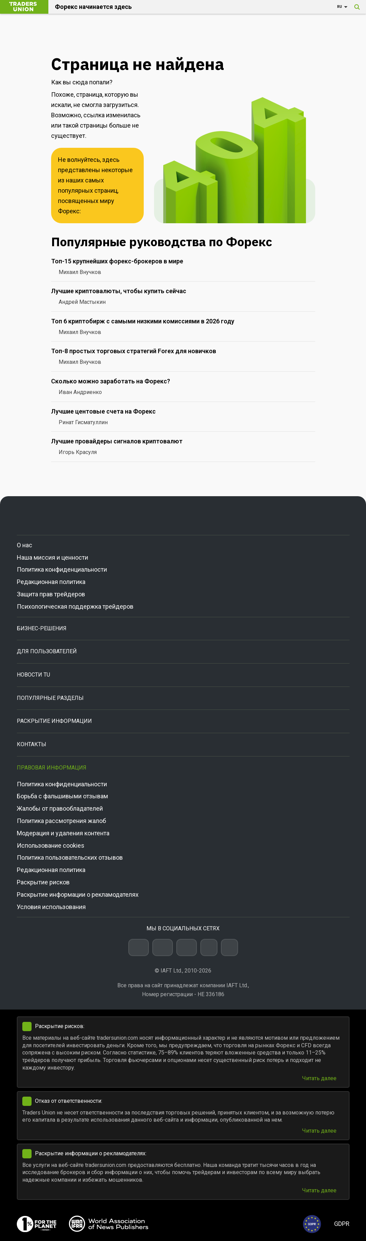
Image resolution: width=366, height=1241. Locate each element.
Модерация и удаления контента (63, 833)
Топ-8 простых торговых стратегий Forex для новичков (133, 351)
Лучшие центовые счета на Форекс (103, 411)
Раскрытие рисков (43, 882)
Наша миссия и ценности (52, 557)
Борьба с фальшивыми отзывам (62, 796)
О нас (24, 545)
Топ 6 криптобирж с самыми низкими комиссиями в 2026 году (142, 321)
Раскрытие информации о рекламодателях (78, 894)
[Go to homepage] (183, 515)
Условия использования (51, 906)
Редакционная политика (51, 581)
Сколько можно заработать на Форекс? (110, 381)
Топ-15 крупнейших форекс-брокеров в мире (117, 261)
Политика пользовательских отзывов (70, 857)
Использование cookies (50, 845)
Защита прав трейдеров (51, 594)
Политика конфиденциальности (62, 569)
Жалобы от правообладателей (60, 808)
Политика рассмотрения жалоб (61, 820)
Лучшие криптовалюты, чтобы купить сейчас (118, 291)
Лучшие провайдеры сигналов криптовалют (116, 441)
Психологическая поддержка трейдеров (75, 606)
